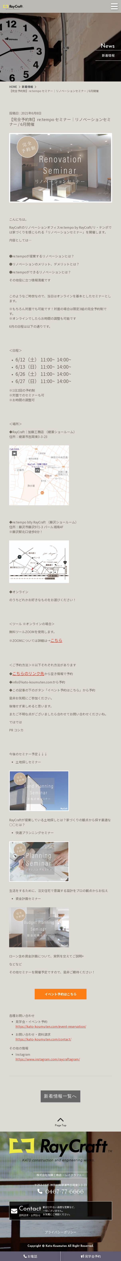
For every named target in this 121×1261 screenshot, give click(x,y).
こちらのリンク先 (28, 673)
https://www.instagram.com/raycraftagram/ (48, 1059)
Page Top (60, 1122)
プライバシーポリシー (61, 1232)
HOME (13, 87)
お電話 (30, 1256)
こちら (56, 640)
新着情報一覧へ (60, 1096)
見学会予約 (91, 1256)
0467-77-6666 (60, 1191)
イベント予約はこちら (61, 994)
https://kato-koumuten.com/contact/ (43, 1039)
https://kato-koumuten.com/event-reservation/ (51, 1026)
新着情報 (28, 87)
